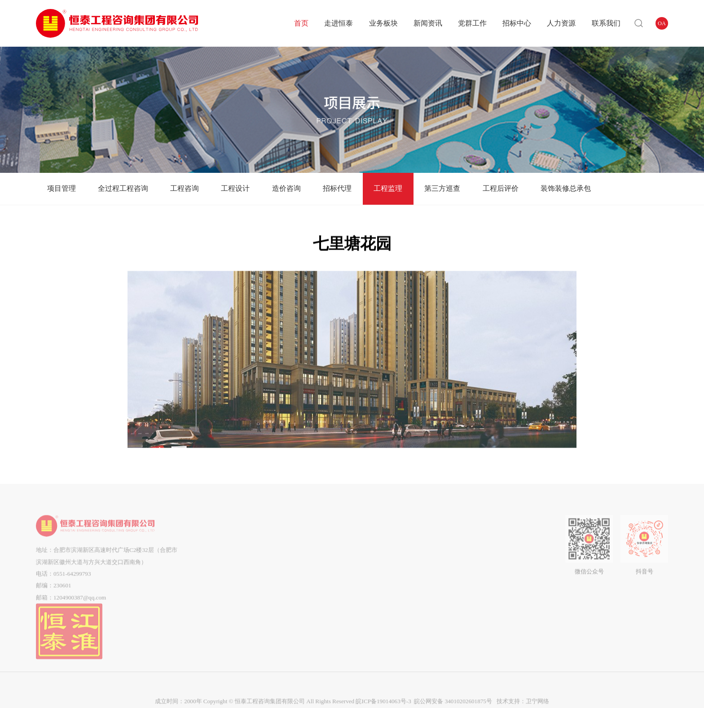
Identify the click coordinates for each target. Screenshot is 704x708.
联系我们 (606, 23)
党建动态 (373, 544)
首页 (301, 23)
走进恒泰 (338, 23)
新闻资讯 (428, 23)
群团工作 (373, 555)
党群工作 (472, 23)
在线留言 (519, 555)
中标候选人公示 (424, 567)
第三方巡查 (442, 188)
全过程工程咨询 (123, 188)
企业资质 (228, 579)
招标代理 (337, 188)
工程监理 (388, 188)
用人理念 (475, 544)
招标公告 (424, 544)
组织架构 (228, 555)
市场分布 (228, 603)
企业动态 (329, 544)
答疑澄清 (424, 555)
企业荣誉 (228, 591)
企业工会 (373, 567)
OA (662, 23)
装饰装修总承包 (566, 188)
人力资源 (561, 23)
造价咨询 (286, 188)
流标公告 (424, 591)
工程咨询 (184, 188)
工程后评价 (501, 188)
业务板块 (383, 23)
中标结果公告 (424, 579)
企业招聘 (475, 555)
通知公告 (329, 555)
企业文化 (228, 567)
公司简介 (228, 544)
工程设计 (235, 188)
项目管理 (61, 188)
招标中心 (516, 23)
